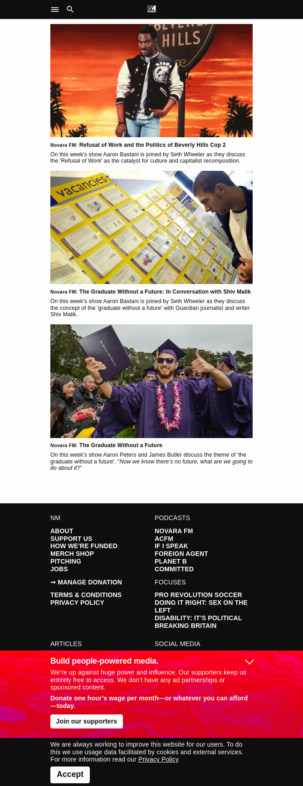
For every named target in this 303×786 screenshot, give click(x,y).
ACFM (164, 538)
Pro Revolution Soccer (198, 594)
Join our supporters (86, 721)
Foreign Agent (181, 553)
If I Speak (171, 546)
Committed (174, 569)
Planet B (171, 561)
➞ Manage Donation (86, 582)
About (61, 531)
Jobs (59, 569)
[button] (57, 9)
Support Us (71, 538)
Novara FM (174, 531)
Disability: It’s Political (198, 618)
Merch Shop (72, 553)
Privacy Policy (77, 602)
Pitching (65, 561)
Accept (70, 774)
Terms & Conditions (86, 594)
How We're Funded (83, 546)
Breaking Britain (186, 625)
